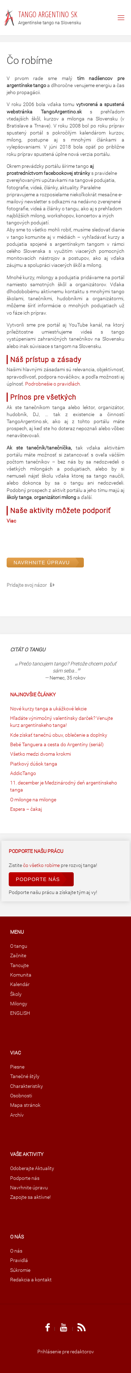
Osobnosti (21, 1096)
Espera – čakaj (26, 809)
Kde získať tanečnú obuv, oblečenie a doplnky (58, 735)
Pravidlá (19, 1260)
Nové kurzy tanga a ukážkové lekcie (48, 709)
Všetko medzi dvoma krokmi (40, 754)
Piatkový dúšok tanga (33, 764)
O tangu (18, 946)
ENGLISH (20, 1013)
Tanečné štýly (24, 1076)
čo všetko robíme (42, 865)
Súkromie (20, 1270)
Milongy (18, 1004)
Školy (16, 994)
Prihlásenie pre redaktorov (65, 1352)
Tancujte (19, 965)
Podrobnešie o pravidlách (52, 384)
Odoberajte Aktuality (32, 1168)
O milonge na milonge (33, 800)
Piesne (17, 1067)
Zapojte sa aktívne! (30, 1197)
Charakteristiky (26, 1086)
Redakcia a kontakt (31, 1280)
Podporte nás (38, 879)
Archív (17, 1115)
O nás (16, 1251)
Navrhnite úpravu (42, 562)
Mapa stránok (25, 1105)
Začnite (18, 956)
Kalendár (20, 984)
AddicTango (23, 773)
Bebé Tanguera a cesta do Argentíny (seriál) (57, 745)
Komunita (20, 975)
